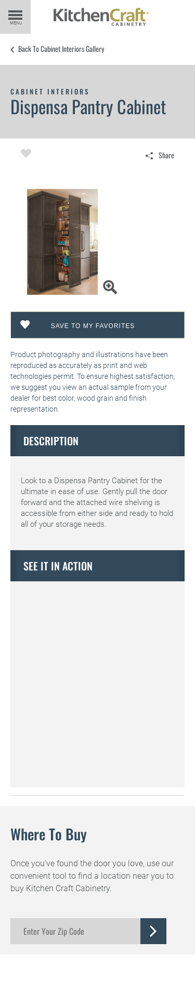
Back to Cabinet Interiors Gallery (61, 48)
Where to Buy (48, 833)
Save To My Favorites (93, 326)
